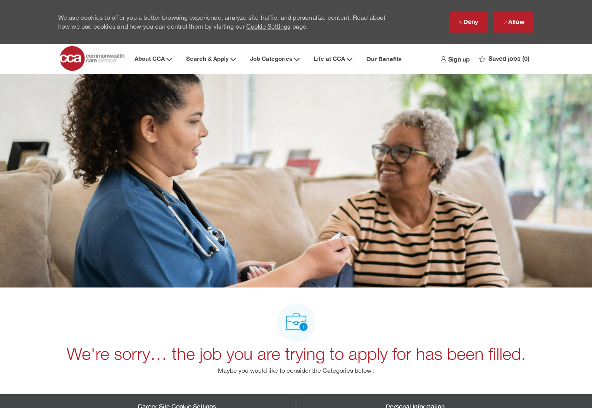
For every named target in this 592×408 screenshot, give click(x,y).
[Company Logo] (93, 59)
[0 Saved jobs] (504, 59)
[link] (455, 59)
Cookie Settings (268, 26)
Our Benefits (384, 59)
